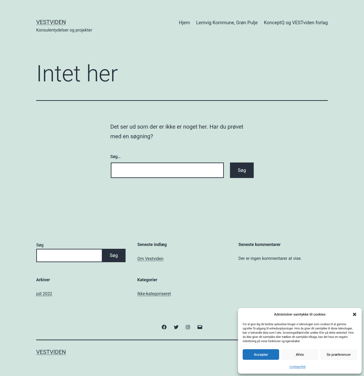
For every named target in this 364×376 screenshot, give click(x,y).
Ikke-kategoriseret (154, 293)
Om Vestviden (150, 258)
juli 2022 (44, 293)
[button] (354, 314)
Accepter (261, 354)
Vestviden (51, 22)
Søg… (115, 156)
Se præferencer (339, 354)
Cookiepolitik (297, 366)
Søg (40, 244)
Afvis (300, 354)
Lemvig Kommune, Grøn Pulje (227, 22)
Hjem (184, 22)
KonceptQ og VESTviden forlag (296, 22)
